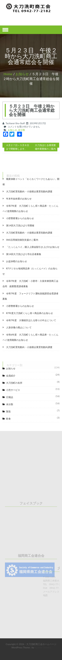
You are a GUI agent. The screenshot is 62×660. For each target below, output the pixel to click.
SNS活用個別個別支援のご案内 (22, 239)
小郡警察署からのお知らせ (20, 218)
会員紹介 (10, 375)
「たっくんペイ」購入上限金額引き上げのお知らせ (32, 247)
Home (8, 74)
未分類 (21, 129)
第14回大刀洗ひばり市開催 (20, 225)
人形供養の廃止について (19, 327)
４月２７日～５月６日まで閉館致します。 (17, 147)
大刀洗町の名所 (14, 382)
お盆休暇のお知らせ (16, 261)
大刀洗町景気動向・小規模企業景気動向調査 (29, 191)
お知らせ (22, 74)
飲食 (8, 418)
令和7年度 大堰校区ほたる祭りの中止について (31, 320)
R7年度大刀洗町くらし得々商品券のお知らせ (29, 313)
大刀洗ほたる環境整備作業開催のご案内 (45, 147)
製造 (8, 411)
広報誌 (9, 397)
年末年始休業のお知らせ (19, 198)
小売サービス (13, 389)
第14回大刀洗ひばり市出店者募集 (23, 254)
